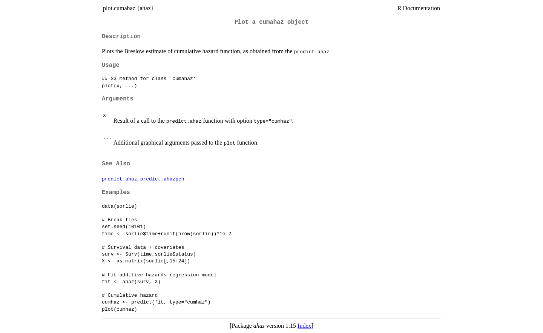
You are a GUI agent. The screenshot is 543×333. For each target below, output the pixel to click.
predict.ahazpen (162, 178)
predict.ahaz (119, 178)
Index (304, 325)
